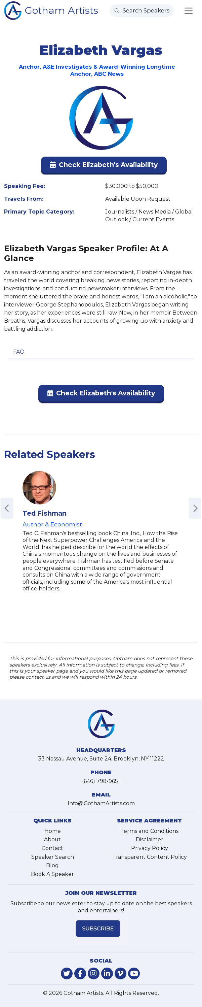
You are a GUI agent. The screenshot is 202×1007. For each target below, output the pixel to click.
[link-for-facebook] (80, 973)
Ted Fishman (45, 513)
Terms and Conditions (149, 831)
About (52, 839)
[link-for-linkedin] (107, 973)
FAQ (19, 352)
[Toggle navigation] (188, 11)
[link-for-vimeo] (120, 973)
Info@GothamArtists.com (101, 803)
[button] (104, 166)
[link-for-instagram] (93, 973)
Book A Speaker (52, 874)
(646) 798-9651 (101, 781)
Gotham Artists (61, 10)
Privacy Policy (149, 848)
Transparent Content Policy (149, 857)
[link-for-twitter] (67, 973)
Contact (52, 848)
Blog (52, 865)
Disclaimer (149, 839)
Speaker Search (52, 857)
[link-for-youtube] (134, 973)
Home (52, 831)
